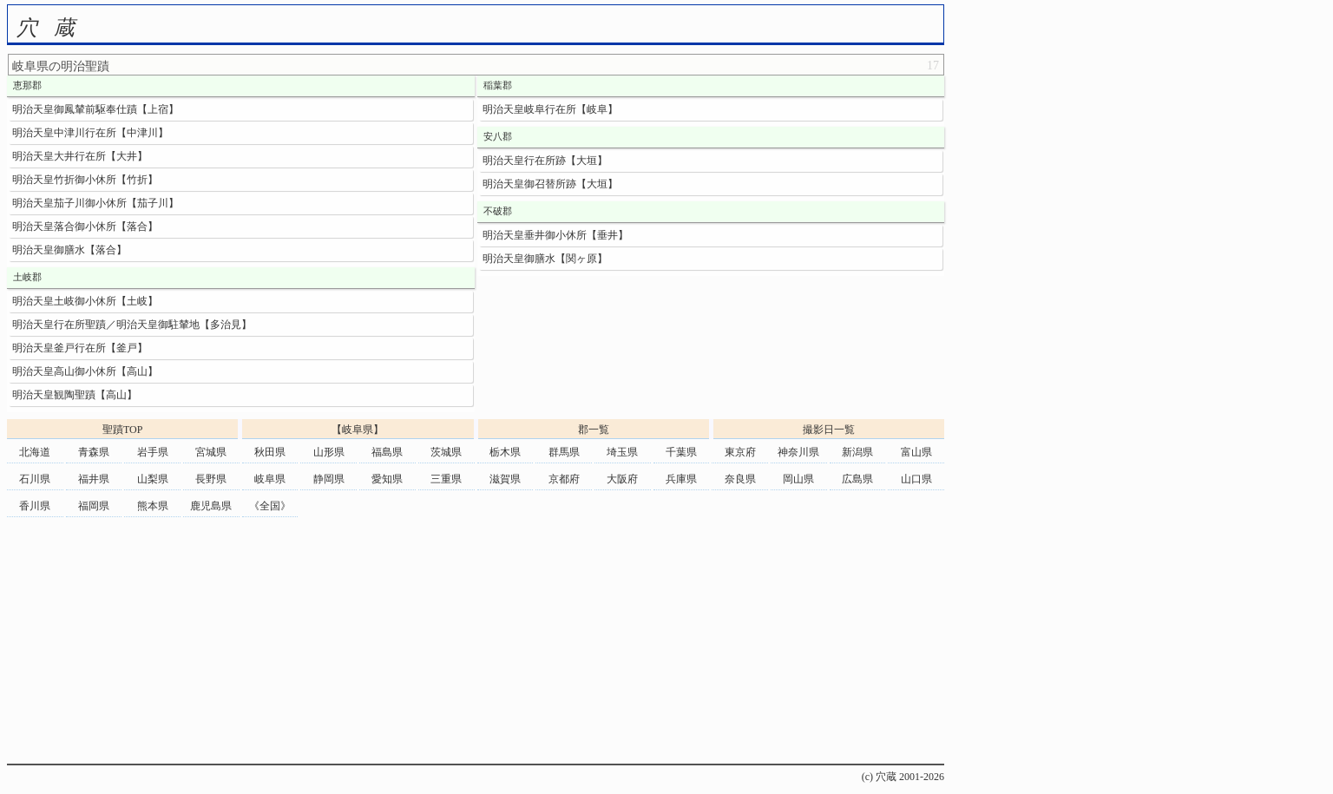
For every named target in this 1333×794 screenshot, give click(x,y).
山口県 (916, 479)
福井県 (93, 479)
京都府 (564, 479)
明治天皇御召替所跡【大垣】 (550, 184)
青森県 (93, 452)
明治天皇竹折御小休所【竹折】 (85, 180)
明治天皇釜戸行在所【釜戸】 (80, 348)
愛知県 (387, 479)
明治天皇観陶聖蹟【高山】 (74, 395)
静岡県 (329, 479)
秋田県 (270, 452)
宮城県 (211, 452)
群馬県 (564, 452)
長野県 (211, 479)
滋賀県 (505, 479)
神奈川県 (798, 452)
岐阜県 (270, 479)
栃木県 (505, 452)
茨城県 (446, 452)
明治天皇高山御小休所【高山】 (85, 371)
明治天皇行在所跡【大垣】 (545, 160)
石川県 (34, 479)
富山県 (916, 452)
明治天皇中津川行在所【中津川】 (90, 133)
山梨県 (152, 479)
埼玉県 (622, 452)
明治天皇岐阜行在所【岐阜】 (550, 109)
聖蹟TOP (122, 429)
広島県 (857, 479)
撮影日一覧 (829, 429)
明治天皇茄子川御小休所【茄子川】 (95, 203)
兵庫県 (681, 479)
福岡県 (93, 506)
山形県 (329, 452)
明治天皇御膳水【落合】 (69, 250)
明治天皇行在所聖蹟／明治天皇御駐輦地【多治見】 (132, 324)
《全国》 (270, 506)
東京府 (740, 452)
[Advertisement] (475, 642)
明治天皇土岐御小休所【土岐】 (85, 301)
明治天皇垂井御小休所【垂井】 (555, 235)
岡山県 (798, 479)
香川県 (34, 506)
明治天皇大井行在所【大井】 (80, 156)
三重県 (446, 479)
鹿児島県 (211, 506)
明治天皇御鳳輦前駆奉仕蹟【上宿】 (95, 109)
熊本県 (152, 506)
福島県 (387, 452)
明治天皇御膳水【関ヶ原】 (545, 259)
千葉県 (681, 452)
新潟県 (857, 452)
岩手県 (152, 452)
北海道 (34, 452)
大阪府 (622, 479)
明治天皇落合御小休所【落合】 (85, 226)
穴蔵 (53, 27)
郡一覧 (593, 429)
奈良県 (740, 479)
